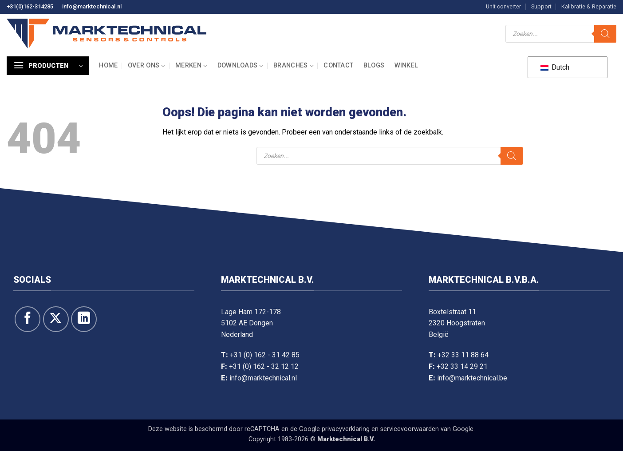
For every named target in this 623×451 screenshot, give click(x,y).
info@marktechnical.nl (92, 6)
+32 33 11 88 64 (463, 355)
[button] (48, 65)
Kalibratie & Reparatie (588, 6)
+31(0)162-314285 (30, 6)
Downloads (240, 66)
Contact (338, 65)
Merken (191, 66)
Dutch (554, 67)
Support (541, 6)
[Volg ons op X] (56, 319)
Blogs (373, 65)
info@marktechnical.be (472, 378)
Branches (293, 66)
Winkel (406, 65)
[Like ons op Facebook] (27, 319)
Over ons (147, 66)
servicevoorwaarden (409, 429)
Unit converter (503, 6)
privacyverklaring (346, 429)
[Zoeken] (605, 34)
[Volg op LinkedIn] (84, 319)
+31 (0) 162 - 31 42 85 (265, 355)
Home (108, 65)
